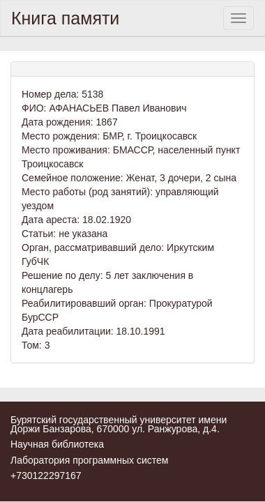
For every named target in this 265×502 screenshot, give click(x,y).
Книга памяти (65, 18)
